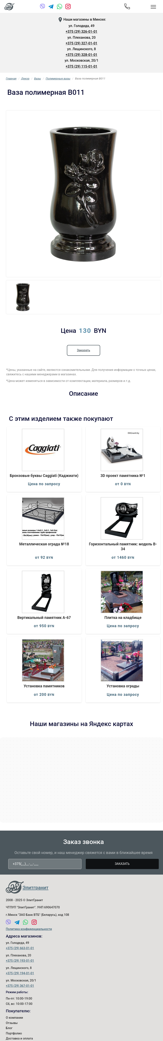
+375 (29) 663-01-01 (20, 948)
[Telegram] (51, 7)
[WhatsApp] (59, 7)
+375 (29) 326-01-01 (81, 32)
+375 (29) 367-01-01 (20, 986)
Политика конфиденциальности (29, 929)
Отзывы (12, 1023)
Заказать (83, 350)
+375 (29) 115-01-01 (81, 66)
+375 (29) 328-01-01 (81, 55)
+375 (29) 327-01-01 (81, 43)
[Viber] (42, 7)
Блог (9, 1028)
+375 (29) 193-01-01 (20, 961)
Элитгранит (35, 887)
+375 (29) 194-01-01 (20, 973)
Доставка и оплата (19, 1038)
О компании (14, 1018)
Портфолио (14, 1033)
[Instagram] (68, 7)
